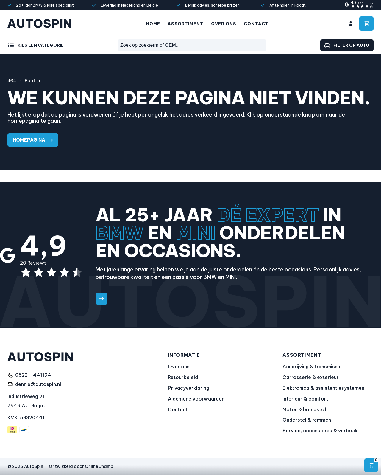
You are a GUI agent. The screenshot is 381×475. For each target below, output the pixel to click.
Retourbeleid (183, 377)
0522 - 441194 (33, 375)
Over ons (223, 24)
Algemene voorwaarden (196, 399)
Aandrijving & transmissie (312, 367)
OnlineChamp (99, 466)
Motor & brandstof (304, 409)
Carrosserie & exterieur (310, 377)
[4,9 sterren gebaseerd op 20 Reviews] (359, 5)
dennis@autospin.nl (38, 384)
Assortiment (186, 24)
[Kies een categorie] (35, 45)
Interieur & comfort (305, 399)
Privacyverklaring (188, 388)
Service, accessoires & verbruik (319, 431)
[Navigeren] (371, 465)
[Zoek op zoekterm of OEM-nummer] (192, 45)
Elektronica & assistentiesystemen (323, 388)
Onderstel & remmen (306, 420)
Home (153, 24)
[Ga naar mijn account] (350, 23)
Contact (256, 24)
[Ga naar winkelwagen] (366, 23)
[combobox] (192, 45)
